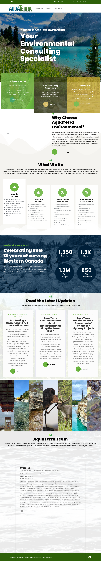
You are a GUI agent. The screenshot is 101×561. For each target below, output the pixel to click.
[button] (95, 48)
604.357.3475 (55, 2)
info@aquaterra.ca (66, 2)
